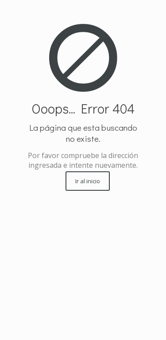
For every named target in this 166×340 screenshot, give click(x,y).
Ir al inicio (87, 181)
